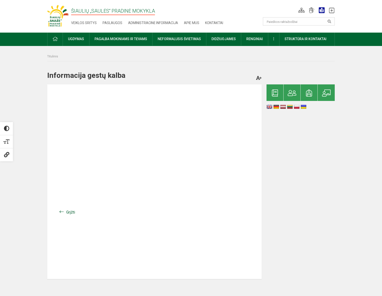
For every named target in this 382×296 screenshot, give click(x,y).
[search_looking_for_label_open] (329, 21)
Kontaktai (214, 23)
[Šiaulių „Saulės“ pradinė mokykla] (59, 15)
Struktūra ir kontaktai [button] (305, 39)
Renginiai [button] (254, 39)
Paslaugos (112, 23)
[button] (301, 10)
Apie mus (191, 23)
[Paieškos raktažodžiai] (299, 21)
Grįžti (70, 212)
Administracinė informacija (153, 23)
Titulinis (52, 56)
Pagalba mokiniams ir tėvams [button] (121, 39)
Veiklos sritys (84, 23)
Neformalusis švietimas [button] (179, 39)
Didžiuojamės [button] (223, 39)
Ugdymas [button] (76, 39)
